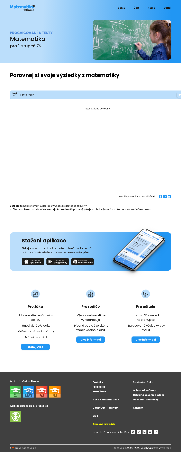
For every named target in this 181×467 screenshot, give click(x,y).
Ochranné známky (144, 390)
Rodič (151, 8)
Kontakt (138, 407)
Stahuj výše (35, 347)
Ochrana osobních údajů (148, 395)
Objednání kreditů (104, 424)
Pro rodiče (99, 387)
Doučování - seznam (105, 407)
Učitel (167, 8)
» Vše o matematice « (106, 399)
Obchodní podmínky (146, 399)
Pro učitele (99, 391)
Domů (121, 8)
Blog (95, 416)
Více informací (90, 339)
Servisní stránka (143, 382)
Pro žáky (98, 382)
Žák (136, 8)
